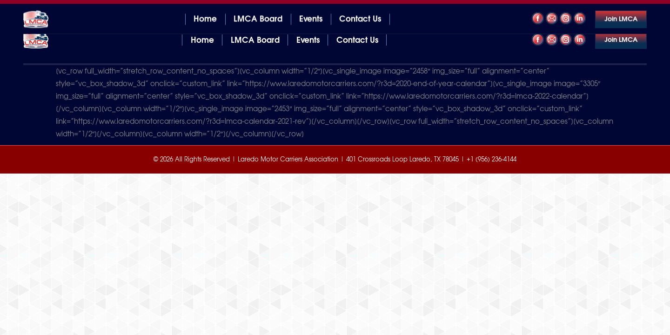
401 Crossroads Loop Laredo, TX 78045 (81, 8)
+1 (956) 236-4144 (618, 8)
